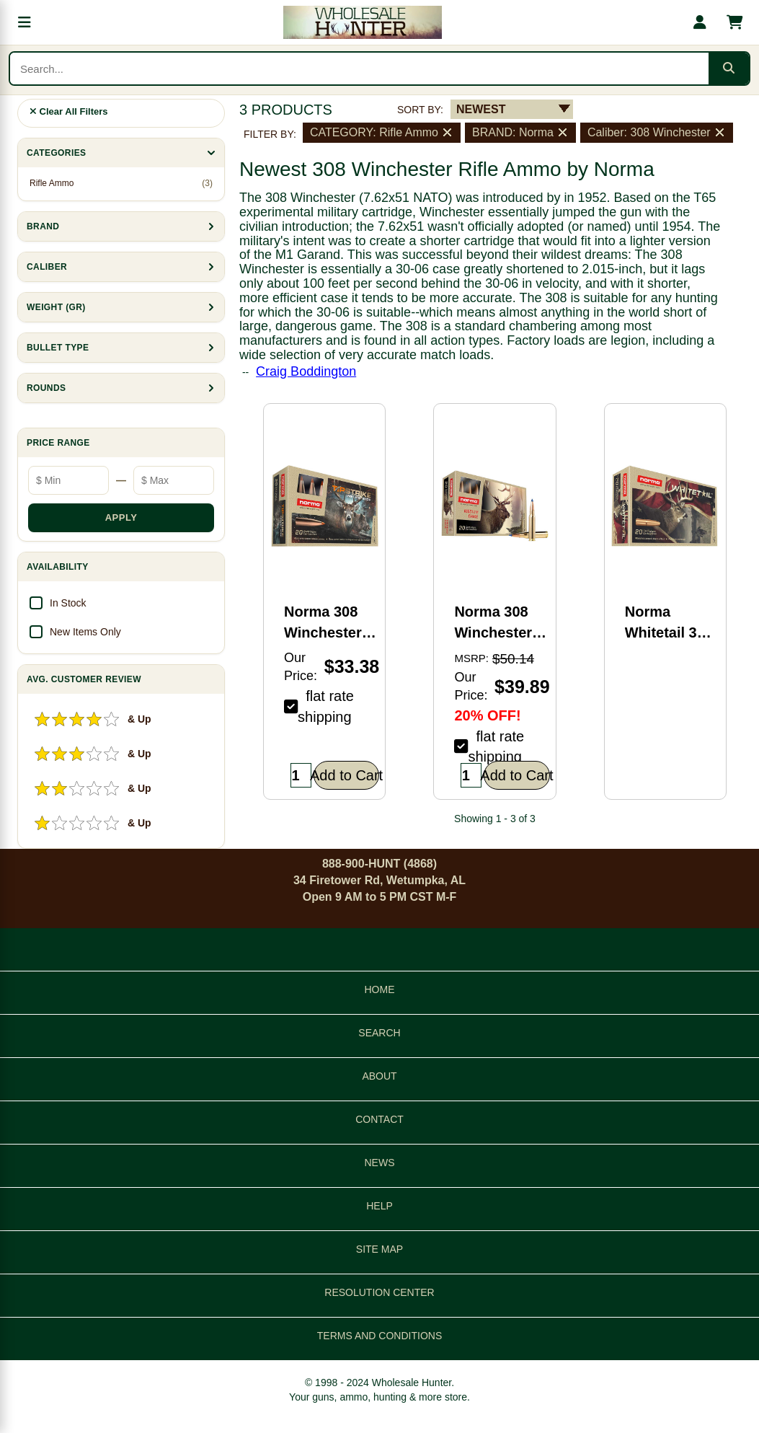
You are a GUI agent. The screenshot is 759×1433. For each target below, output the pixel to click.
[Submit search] (729, 68)
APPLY (121, 517)
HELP (379, 1206)
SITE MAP (379, 1249)
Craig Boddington (306, 371)
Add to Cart (346, 775)
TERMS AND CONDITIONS (379, 1335)
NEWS (380, 1162)
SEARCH (379, 1033)
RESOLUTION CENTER (379, 1292)
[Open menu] (24, 22)
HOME (380, 989)
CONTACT (379, 1119)
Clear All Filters (69, 111)
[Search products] (359, 68)
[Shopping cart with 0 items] (734, 22)
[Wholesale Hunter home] (362, 22)
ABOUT (379, 1076)
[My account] (700, 22)
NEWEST (480, 109)
